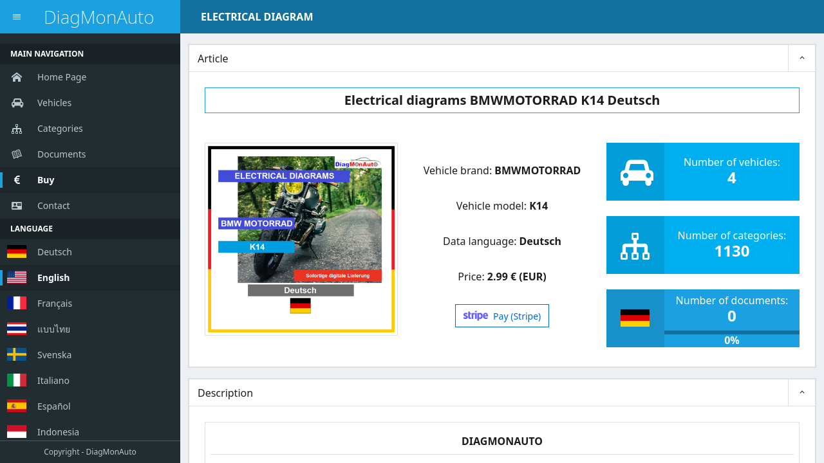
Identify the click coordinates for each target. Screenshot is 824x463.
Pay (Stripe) (502, 316)
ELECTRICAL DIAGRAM (257, 17)
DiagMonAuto (99, 17)
